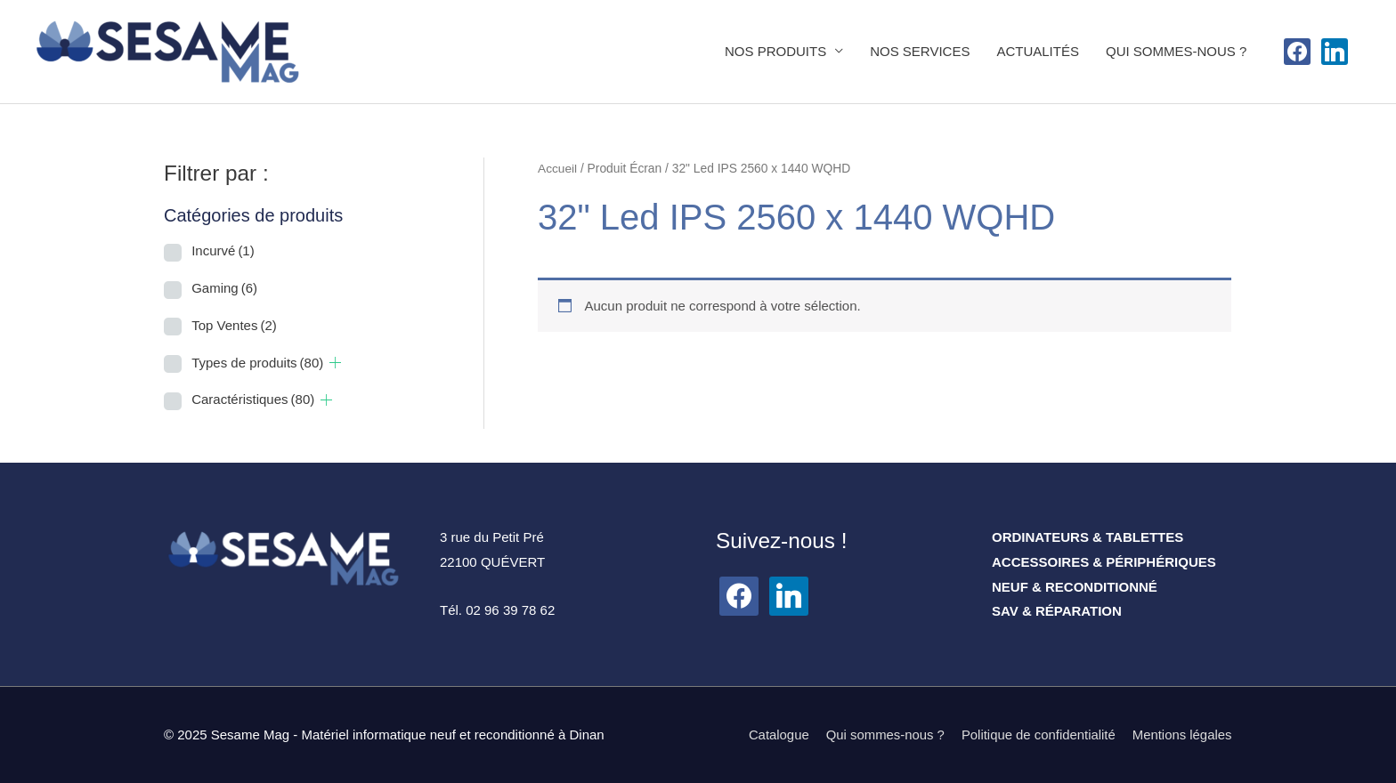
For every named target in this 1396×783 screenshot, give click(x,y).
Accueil (557, 168)
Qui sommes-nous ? (883, 734)
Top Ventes (234, 325)
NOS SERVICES (920, 51)
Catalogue (775, 734)
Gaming (224, 287)
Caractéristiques (252, 400)
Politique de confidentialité (1037, 734)
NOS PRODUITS (775, 51)
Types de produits (257, 362)
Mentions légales (1182, 734)
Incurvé (223, 251)
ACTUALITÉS (1037, 51)
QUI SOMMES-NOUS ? (1176, 51)
